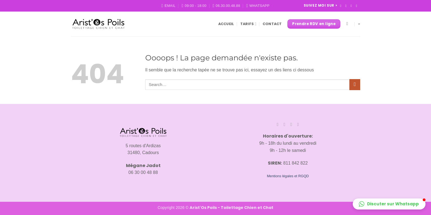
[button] (389, 203)
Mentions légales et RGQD (288, 176)
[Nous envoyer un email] (357, 6)
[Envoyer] (354, 84)
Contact (272, 24)
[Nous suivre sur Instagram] (347, 6)
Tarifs (248, 23)
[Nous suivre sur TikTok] (352, 6)
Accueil (226, 24)
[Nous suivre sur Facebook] (341, 6)
